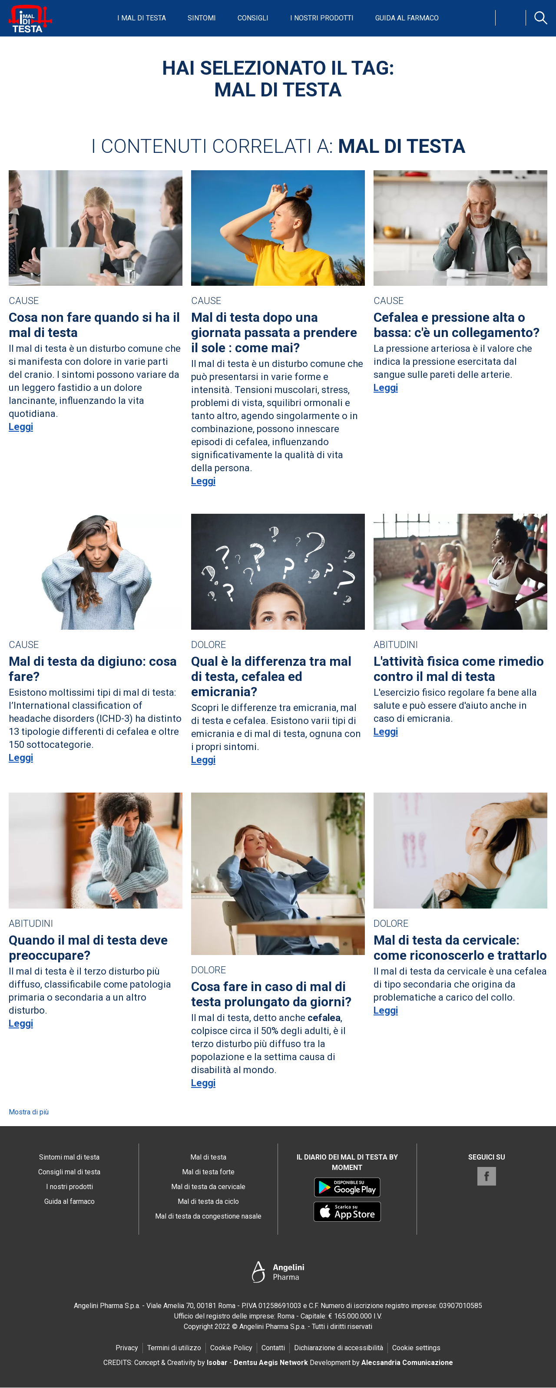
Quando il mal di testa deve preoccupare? (88, 947)
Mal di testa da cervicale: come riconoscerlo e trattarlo (460, 947)
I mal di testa (141, 18)
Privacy (127, 1348)
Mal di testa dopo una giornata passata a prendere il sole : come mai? (274, 332)
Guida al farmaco (407, 18)
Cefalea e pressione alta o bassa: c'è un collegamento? (456, 325)
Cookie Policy (231, 1348)
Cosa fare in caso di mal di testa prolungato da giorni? (271, 994)
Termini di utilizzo (174, 1348)
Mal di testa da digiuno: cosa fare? (93, 669)
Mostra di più (29, 1112)
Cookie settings (416, 1348)
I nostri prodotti (322, 18)
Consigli (253, 18)
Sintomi (202, 18)
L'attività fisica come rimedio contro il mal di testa (459, 669)
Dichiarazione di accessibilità (338, 1348)
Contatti (273, 1348)
